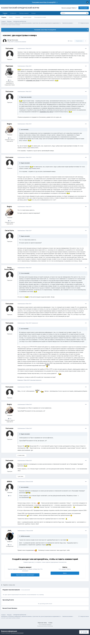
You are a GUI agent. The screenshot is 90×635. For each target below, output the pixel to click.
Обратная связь (42, 622)
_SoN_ (9, 530)
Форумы (3, 17)
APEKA (9, 481)
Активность (13, 13)
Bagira (9, 124)
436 (9, 495)
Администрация (27, 17)
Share (70, 41)
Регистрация (83, 7)
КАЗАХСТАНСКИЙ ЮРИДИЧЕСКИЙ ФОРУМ (20, 8)
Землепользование (20, 41)
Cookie (50, 622)
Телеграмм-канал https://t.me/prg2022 (44, 2)
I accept (84, 632)
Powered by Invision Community (45, 626)
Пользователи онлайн (40, 17)
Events (10, 17)
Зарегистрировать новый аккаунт (25, 574)
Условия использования (17, 633)
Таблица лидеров (24, 13)
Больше (33, 13)
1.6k (9, 138)
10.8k (10, 544)
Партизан (9, 66)
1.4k (9, 80)
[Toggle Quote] (20, 97)
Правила (17, 17)
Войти (65, 573)
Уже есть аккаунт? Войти (69, 8)
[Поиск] (68, 13)
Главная (5, 14)
